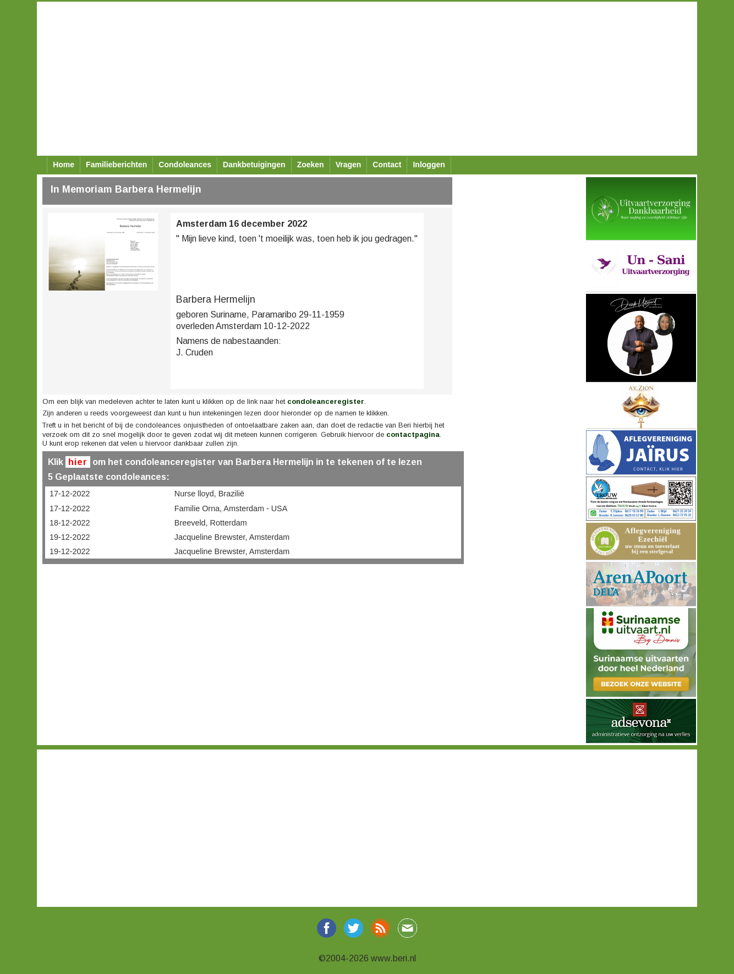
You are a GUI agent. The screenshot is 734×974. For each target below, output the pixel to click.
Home (63, 164)
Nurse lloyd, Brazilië (209, 493)
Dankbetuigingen (254, 164)
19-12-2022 (70, 537)
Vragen (348, 164)
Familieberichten (116, 164)
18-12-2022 (70, 522)
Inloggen (429, 164)
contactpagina (413, 434)
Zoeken (310, 164)
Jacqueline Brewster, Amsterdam (232, 537)
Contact (387, 164)
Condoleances (184, 164)
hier (77, 462)
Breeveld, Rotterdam (210, 522)
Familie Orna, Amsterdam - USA (231, 508)
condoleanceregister (325, 401)
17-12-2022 (70, 493)
